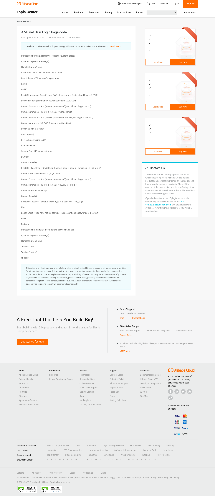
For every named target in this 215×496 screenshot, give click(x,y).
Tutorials (146, 455)
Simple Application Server (61, 379)
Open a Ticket (126, 335)
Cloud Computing (73, 455)
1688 (96, 477)
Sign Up (191, 3)
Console (164, 3)
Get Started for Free (32, 341)
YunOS (119, 477)
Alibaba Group (23, 477)
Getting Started (86, 392)
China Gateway (86, 383)
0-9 (154, 459)
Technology (84, 375)
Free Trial (53, 375)
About (65, 12)
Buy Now (183, 62)
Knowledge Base (87, 379)
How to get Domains (98, 450)
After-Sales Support (119, 383)
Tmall (54, 477)
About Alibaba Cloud (28, 375)
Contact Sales (189, 12)
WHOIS (143, 392)
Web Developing (128, 455)
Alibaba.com (87, 477)
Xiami (160, 477)
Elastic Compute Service (58, 445)
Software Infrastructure (125, 450)
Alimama (104, 477)
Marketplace (124, 12)
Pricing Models (26, 379)
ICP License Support (88, 387)
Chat (122, 318)
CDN (78, 445)
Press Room (145, 387)
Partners (140, 12)
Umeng (153, 477)
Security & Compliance (150, 383)
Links (103, 473)
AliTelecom (129, 477)
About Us (36, 473)
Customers (24, 387)
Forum (113, 396)
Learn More (158, 62)
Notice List (88, 473)
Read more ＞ (116, 46)
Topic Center (53, 455)
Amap (138, 477)
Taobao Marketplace (41, 477)
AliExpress (75, 477)
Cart (151, 3)
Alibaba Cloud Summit (29, 404)
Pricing (108, 12)
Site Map (144, 396)
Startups (23, 396)
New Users (168, 450)
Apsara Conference (28, 400)
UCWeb (145, 477)
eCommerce (135, 445)
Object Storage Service (113, 445)
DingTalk (168, 477)
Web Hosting (154, 445)
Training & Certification (90, 404)
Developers (109, 455)
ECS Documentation (72, 450)
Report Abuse (116, 387)
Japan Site (52, 450)
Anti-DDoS (91, 445)
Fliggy (112, 477)
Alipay (176, 477)
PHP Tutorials (163, 455)
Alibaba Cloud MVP (149, 379)
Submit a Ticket (117, 379)
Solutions (94, 12)
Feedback (114, 392)
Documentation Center (150, 375)
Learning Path (149, 450)
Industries (92, 455)
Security (170, 445)
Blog (81, 396)
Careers (20, 473)
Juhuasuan (63, 477)
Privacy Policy (55, 473)
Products (78, 12)
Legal (72, 473)
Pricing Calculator (118, 400)
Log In (176, 3)
